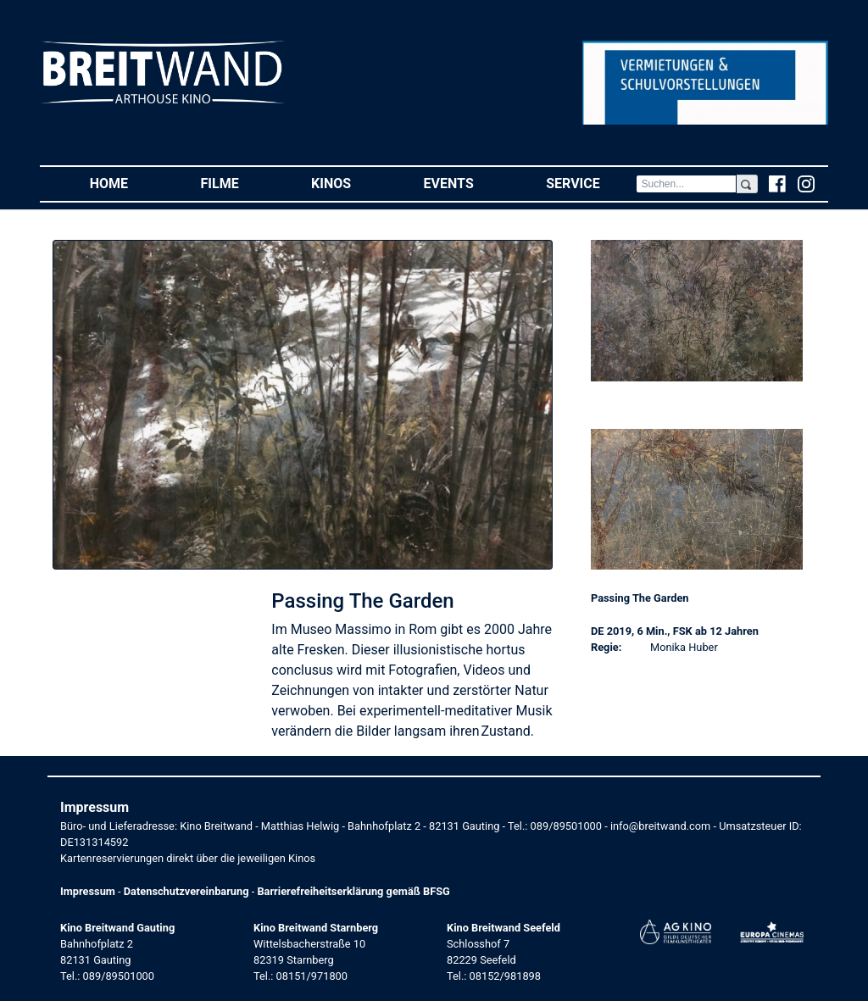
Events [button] (467, 183)
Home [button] (127, 183)
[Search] (686, 184)
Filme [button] (238, 183)
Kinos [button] (349, 183)
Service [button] (591, 183)
